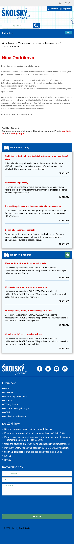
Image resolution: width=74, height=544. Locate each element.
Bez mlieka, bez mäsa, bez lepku (20, 230)
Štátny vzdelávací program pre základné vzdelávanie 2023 (33, 452)
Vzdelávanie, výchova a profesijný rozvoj (38, 43)
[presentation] (23, 502)
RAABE (7, 459)
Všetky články (11, 404)
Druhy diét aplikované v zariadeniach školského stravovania (33, 206)
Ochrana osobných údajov (16, 408)
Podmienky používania (15, 396)
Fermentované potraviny (16, 183)
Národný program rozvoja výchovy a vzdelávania (28, 429)
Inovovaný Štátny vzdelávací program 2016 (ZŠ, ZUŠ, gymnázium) (36, 448)
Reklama (8, 392)
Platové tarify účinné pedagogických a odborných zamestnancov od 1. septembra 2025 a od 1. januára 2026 (37, 438)
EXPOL (7, 455)
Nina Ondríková (11, 46)
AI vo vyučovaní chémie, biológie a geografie (26, 287)
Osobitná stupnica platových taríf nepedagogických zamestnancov (37, 444)
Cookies (8, 400)
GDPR (7, 412)
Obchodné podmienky (15, 416)
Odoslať (37, 516)
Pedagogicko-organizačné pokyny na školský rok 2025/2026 (34, 433)
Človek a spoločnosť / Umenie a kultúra (23, 334)
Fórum (11, 43)
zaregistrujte (17, 133)
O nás (7, 388)
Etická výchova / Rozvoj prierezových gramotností (28, 310)
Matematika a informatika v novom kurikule (25, 263)
